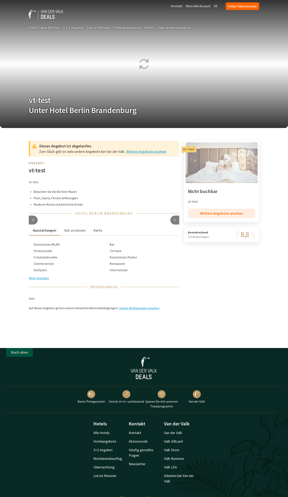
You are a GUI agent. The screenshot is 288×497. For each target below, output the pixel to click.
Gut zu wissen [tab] (75, 230)
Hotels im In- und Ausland (126, 396)
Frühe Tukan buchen (242, 6)
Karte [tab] (98, 230)
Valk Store (171, 450)
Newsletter (137, 464)
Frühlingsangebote (127, 27)
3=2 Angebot (103, 450)
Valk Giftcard (173, 441)
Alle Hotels (101, 432)
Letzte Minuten (98, 27)
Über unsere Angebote (174, 27)
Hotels (149, 27)
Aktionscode (138, 441)
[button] (33, 220)
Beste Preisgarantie (91, 396)
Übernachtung (104, 467)
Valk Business (174, 458)
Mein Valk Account (198, 6)
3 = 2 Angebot (73, 27)
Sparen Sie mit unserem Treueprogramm (161, 399)
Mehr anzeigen (39, 278)
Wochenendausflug (107, 458)
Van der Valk (197, 396)
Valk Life (170, 467)
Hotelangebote (104, 441)
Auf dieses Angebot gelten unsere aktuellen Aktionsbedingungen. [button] (94, 308)
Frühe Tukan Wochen (44, 27)
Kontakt (177, 6)
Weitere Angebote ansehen (146, 151)
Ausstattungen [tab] (44, 230)
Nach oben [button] (19, 352)
